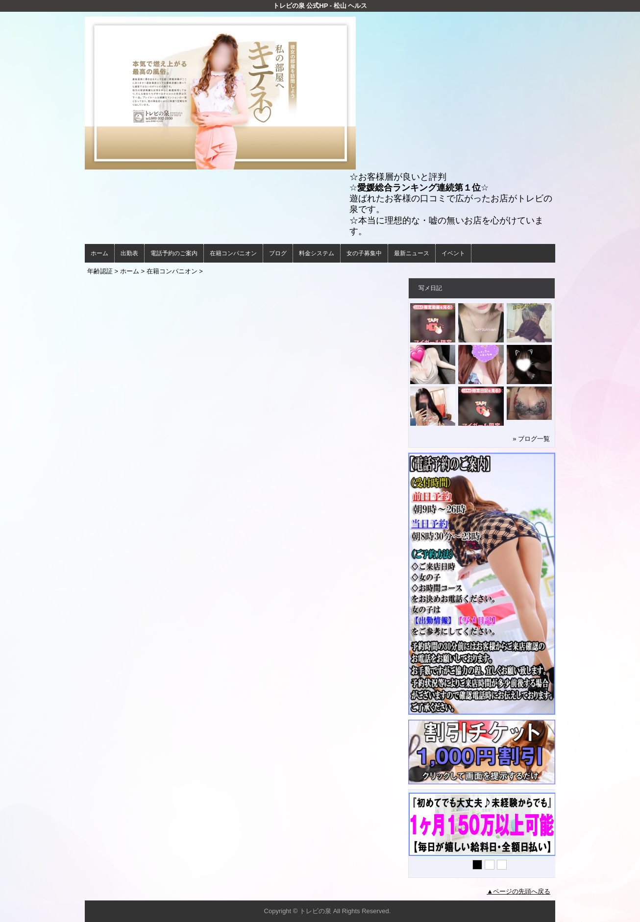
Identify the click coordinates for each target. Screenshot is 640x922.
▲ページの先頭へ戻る (518, 891)
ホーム (99, 253)
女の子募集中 (364, 253)
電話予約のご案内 (173, 253)
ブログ (278, 253)
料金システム (316, 253)
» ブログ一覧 (531, 438)
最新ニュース (411, 253)
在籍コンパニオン (233, 253)
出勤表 (129, 253)
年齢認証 (100, 271)
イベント (453, 253)
